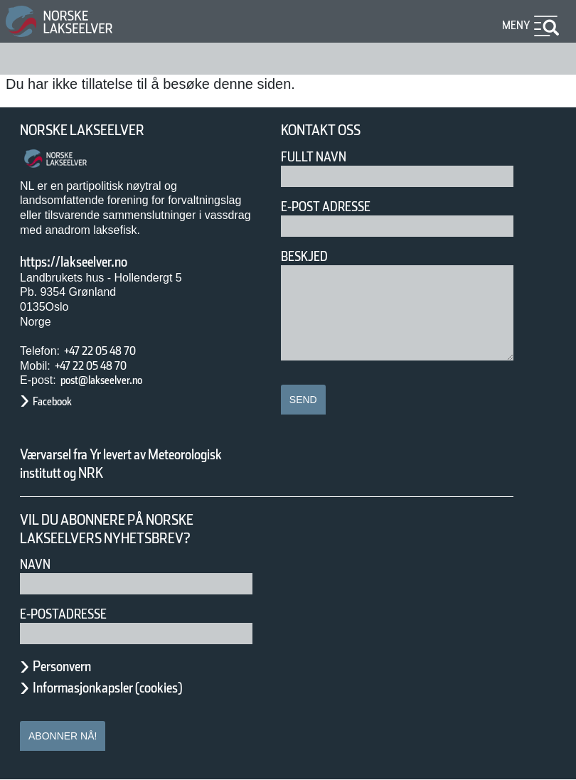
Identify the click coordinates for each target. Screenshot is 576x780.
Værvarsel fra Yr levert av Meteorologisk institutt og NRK (128, 463)
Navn (37, 564)
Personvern (72, 666)
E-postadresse (72, 614)
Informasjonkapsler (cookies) (135, 687)
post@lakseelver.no (115, 380)
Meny (514, 25)
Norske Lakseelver (95, 130)
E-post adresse (336, 206)
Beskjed (308, 256)
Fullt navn (319, 156)
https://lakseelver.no (92, 261)
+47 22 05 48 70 (112, 351)
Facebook (59, 401)
